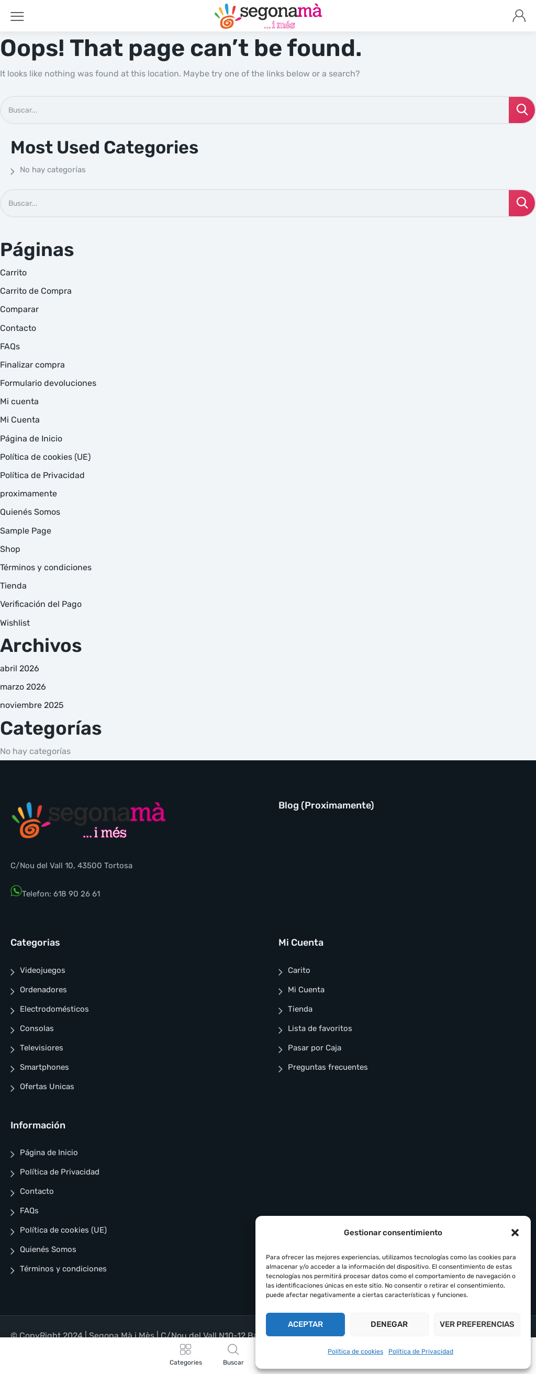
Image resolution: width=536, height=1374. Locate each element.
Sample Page (25, 531)
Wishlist (15, 623)
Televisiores (41, 1047)
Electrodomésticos (54, 1009)
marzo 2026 (23, 687)
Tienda (13, 586)
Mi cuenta (19, 401)
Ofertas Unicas (47, 1086)
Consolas (37, 1028)
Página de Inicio (31, 439)
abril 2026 (19, 668)
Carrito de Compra (36, 291)
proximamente (28, 493)
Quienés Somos (30, 512)
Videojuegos (42, 970)
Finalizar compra (32, 365)
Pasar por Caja (314, 1047)
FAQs (10, 346)
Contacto (18, 328)
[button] (515, 1232)
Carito (299, 970)
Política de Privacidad (420, 1351)
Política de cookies (355, 1351)
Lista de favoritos (320, 1028)
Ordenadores (43, 989)
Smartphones (44, 1067)
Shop (10, 549)
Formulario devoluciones (48, 383)
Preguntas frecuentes (328, 1067)
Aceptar (305, 1324)
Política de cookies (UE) (45, 457)
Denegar (389, 1324)
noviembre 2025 (32, 705)
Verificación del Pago (41, 604)
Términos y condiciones (46, 567)
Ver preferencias (477, 1324)
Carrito (13, 273)
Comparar (19, 309)
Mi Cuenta (20, 420)
